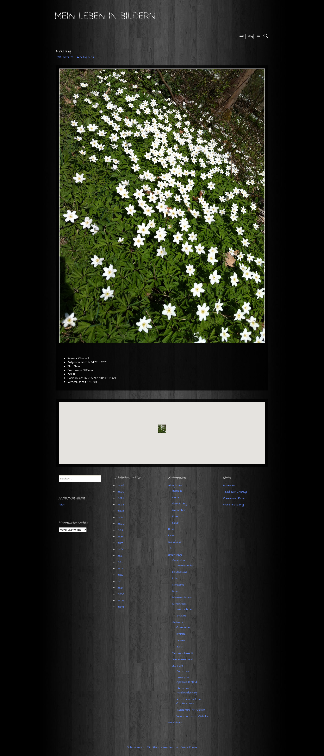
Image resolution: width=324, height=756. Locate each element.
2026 (121, 485)
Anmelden (229, 485)
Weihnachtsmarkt (183, 653)
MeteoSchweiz (182, 597)
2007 (121, 607)
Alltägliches (87, 57)
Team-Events (184, 565)
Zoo (179, 647)
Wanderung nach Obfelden (193, 716)
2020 (121, 524)
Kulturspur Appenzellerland (186, 680)
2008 (121, 601)
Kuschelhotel (184, 609)
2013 (120, 569)
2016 (120, 549)
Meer (176, 591)
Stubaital (181, 616)
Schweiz (177, 622)
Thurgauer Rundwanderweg (186, 690)
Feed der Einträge (235, 492)
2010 (120, 588)
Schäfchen (175, 542)
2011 (119, 581)
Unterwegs (175, 555)
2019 (120, 530)
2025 (121, 492)
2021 (120, 517)
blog (250, 36)
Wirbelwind (175, 723)
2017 (120, 543)
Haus (175, 516)
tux (258, 36)
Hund (171, 529)
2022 (121, 511)
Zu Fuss (177, 666)
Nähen (175, 523)
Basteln (177, 491)
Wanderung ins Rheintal (190, 710)
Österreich (179, 604)
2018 (120, 537)
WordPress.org (233, 505)
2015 (120, 556)
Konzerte (178, 585)
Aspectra (178, 560)
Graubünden (183, 627)
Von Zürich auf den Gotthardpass (189, 701)
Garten (176, 497)
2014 (120, 562)
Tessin (180, 640)
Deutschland (179, 572)
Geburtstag (179, 504)
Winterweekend (182, 659)
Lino (171, 536)
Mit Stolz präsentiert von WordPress (172, 747)
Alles (62, 505)
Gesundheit (179, 510)
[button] (162, 429)
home (241, 36)
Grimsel (181, 634)
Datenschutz (134, 747)
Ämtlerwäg (183, 671)
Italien (175, 578)
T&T (171, 548)
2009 (121, 594)
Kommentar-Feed (234, 498)
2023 (121, 505)
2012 (120, 575)
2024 (121, 498)
